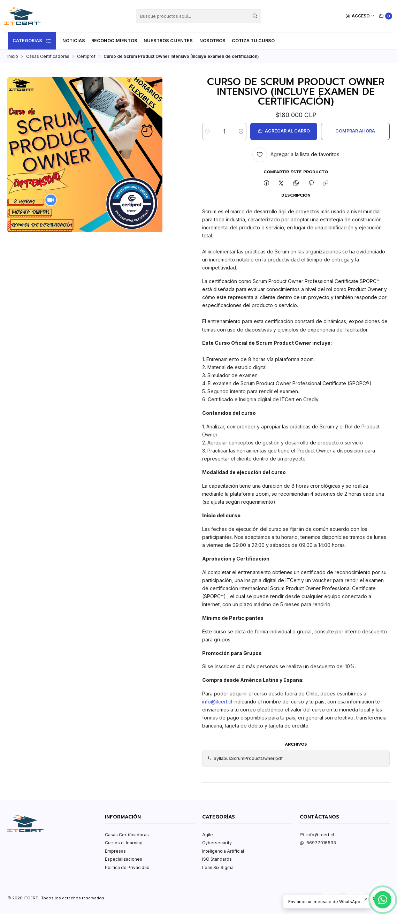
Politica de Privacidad (127, 867)
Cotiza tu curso (253, 40)
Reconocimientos (114, 40)
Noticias (73, 40)
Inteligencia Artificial (223, 851)
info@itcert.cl (217, 701)
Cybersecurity (217, 842)
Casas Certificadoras (47, 56)
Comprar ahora (355, 131)
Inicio (12, 56)
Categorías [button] (32, 41)
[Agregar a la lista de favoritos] (296, 154)
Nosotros (212, 40)
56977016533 (318, 842)
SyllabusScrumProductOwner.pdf (244, 758)
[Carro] (386, 16)
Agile (207, 834)
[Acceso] (360, 16)
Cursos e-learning (124, 842)
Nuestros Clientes (168, 40)
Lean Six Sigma (218, 867)
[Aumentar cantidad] (241, 131)
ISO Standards (217, 859)
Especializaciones (123, 859)
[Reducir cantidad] (208, 131)
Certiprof (86, 56)
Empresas (115, 851)
